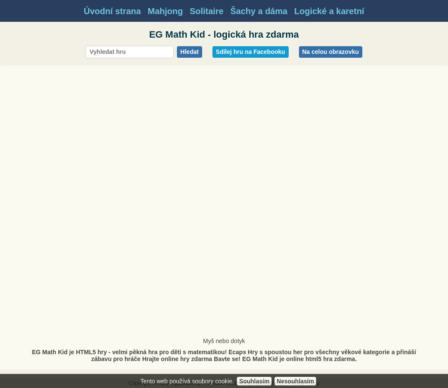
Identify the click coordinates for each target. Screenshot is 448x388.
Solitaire (207, 11)
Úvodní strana (112, 11)
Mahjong (165, 11)
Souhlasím (254, 381)
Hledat (189, 51)
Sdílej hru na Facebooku (250, 51)
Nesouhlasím (295, 381)
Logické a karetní (329, 11)
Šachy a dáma (258, 11)
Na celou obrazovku (330, 51)
